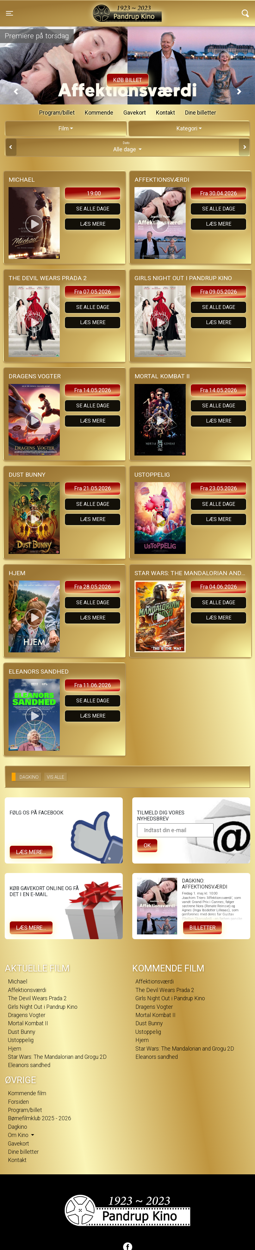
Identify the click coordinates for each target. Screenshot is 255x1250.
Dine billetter (200, 113)
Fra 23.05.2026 (218, 488)
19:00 (94, 193)
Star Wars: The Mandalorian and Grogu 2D (57, 1057)
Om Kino (19, 1135)
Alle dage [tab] (127, 147)
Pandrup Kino (71, 9)
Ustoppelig (21, 1040)
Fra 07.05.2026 (92, 292)
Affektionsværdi (27, 990)
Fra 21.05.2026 (92, 488)
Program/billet (57, 113)
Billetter (202, 928)
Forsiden (18, 1102)
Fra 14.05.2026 (92, 390)
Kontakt (165, 113)
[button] (16, 91)
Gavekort (134, 113)
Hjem (14, 1049)
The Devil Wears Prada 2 (37, 998)
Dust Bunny (21, 1032)
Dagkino (17, 1127)
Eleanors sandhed (29, 1065)
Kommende (99, 113)
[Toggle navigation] (9, 13)
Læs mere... (31, 852)
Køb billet (127, 80)
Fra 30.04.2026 (218, 193)
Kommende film (27, 1093)
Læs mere (92, 224)
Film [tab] (64, 128)
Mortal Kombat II (28, 1023)
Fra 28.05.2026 (92, 587)
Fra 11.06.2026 (92, 685)
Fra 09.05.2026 (218, 292)
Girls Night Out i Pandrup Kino (43, 1007)
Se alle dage (92, 209)
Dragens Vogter (26, 1015)
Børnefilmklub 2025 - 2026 (39, 1118)
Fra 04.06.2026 (218, 587)
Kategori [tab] (187, 128)
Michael (17, 981)
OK (147, 845)
